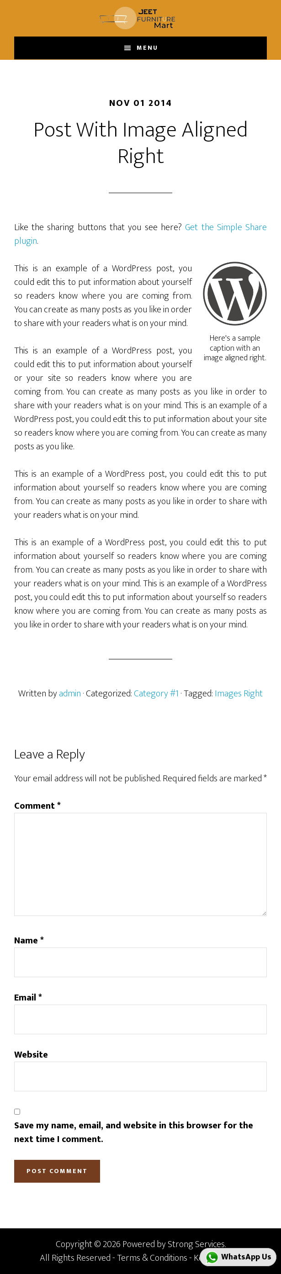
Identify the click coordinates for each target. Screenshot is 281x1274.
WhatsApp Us (238, 1257)
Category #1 (156, 693)
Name (29, 941)
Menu (147, 47)
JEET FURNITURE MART (140, 18)
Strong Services (196, 1244)
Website (31, 1055)
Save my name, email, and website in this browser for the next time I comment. (133, 1132)
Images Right (239, 693)
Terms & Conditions (152, 1258)
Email (28, 998)
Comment (37, 806)
